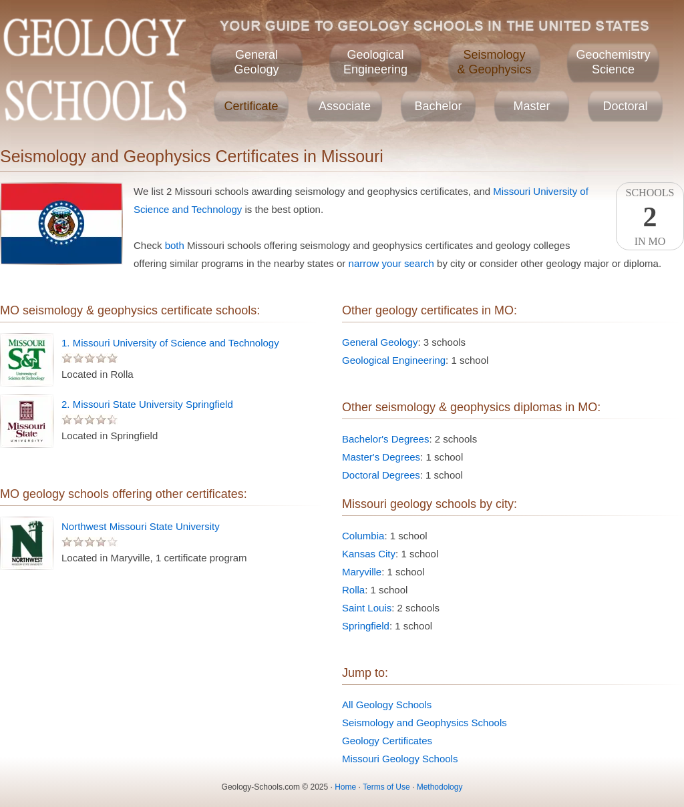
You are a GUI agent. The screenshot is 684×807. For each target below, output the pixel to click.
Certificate (251, 106)
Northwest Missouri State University (140, 526)
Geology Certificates (387, 740)
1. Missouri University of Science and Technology (170, 342)
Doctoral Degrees (381, 475)
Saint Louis (366, 607)
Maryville (361, 571)
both (174, 245)
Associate (345, 106)
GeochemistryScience (613, 62)
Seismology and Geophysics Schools (424, 722)
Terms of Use (386, 787)
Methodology (440, 787)
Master (531, 106)
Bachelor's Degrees (385, 439)
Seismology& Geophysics (494, 62)
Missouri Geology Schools (400, 758)
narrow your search (391, 263)
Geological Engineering (394, 360)
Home (345, 787)
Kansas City (368, 553)
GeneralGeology (256, 62)
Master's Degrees (381, 457)
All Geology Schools (387, 704)
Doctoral (625, 106)
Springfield (365, 625)
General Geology (379, 342)
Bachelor (438, 106)
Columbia (363, 535)
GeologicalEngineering (375, 62)
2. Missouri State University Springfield (147, 404)
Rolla (353, 589)
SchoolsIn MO (650, 217)
